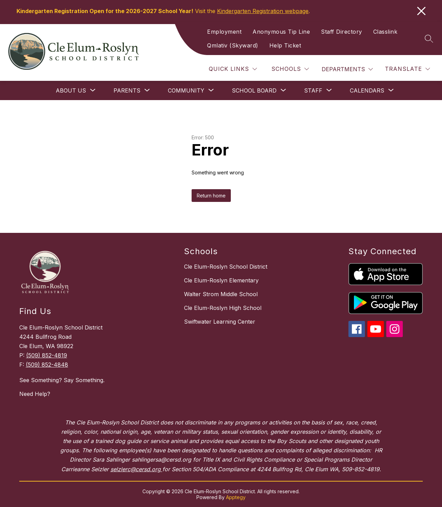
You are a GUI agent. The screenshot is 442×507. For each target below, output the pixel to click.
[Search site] (429, 38)
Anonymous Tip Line (281, 31)
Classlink (385, 31)
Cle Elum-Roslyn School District (225, 266)
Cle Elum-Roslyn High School (222, 307)
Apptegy (236, 497)
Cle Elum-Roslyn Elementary (221, 280)
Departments (343, 69)
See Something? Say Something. (62, 380)
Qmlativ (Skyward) (232, 45)
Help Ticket (285, 45)
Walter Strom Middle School (221, 294)
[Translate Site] (407, 69)
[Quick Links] (233, 69)
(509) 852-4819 (46, 355)
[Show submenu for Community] (186, 90)
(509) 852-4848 (47, 364)
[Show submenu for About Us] (71, 90)
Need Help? (34, 393)
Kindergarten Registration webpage (263, 11)
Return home (211, 195)
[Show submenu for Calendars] (367, 90)
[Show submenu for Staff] (313, 90)
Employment (224, 31)
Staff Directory (341, 31)
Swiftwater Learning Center (219, 321)
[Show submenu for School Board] (254, 90)
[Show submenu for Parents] (127, 90)
